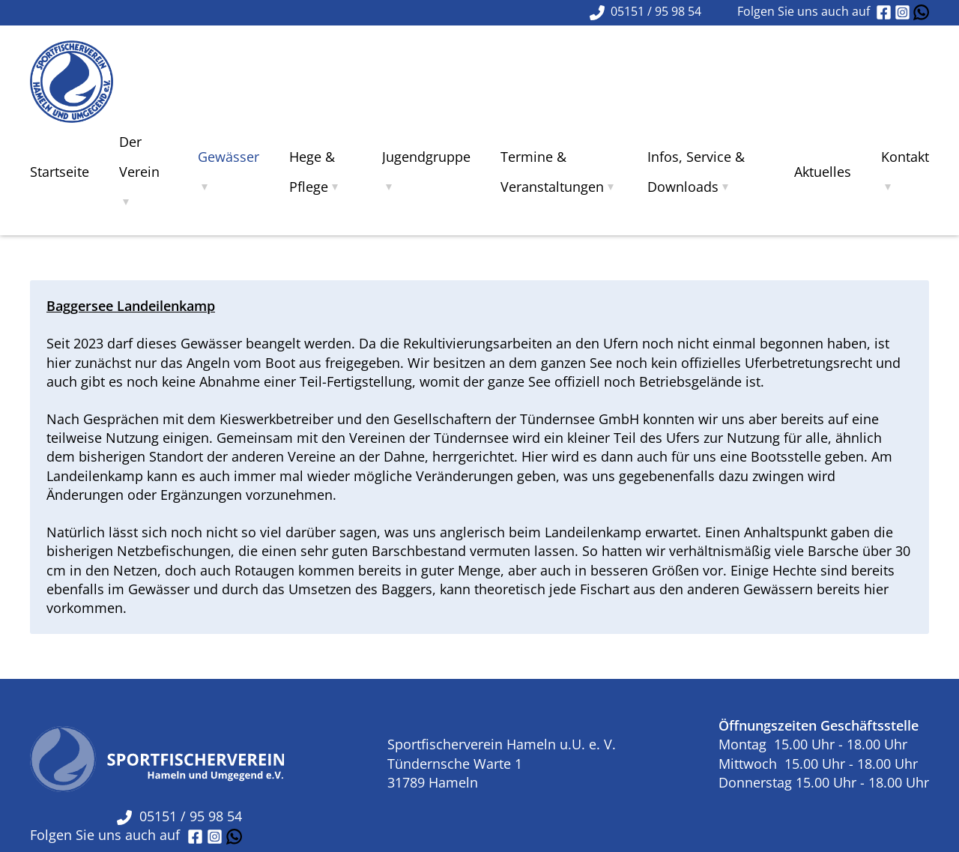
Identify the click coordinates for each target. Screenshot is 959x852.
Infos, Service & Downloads (696, 172)
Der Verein (139, 157)
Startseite (59, 172)
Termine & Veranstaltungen (552, 172)
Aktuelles (822, 172)
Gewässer (228, 157)
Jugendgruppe (426, 157)
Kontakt (905, 157)
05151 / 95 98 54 (179, 816)
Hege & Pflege (312, 172)
